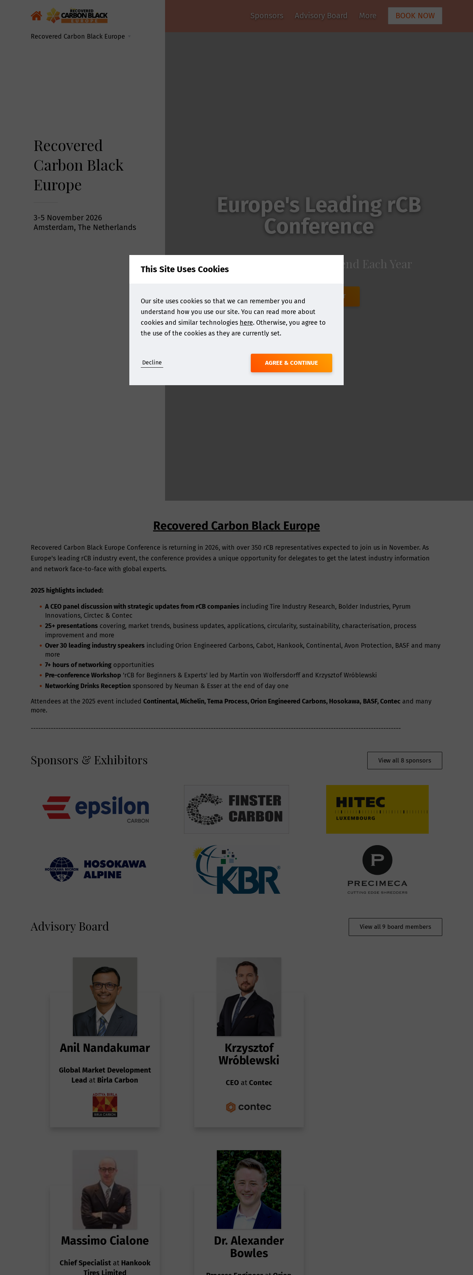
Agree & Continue (291, 363)
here (246, 323)
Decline (152, 362)
